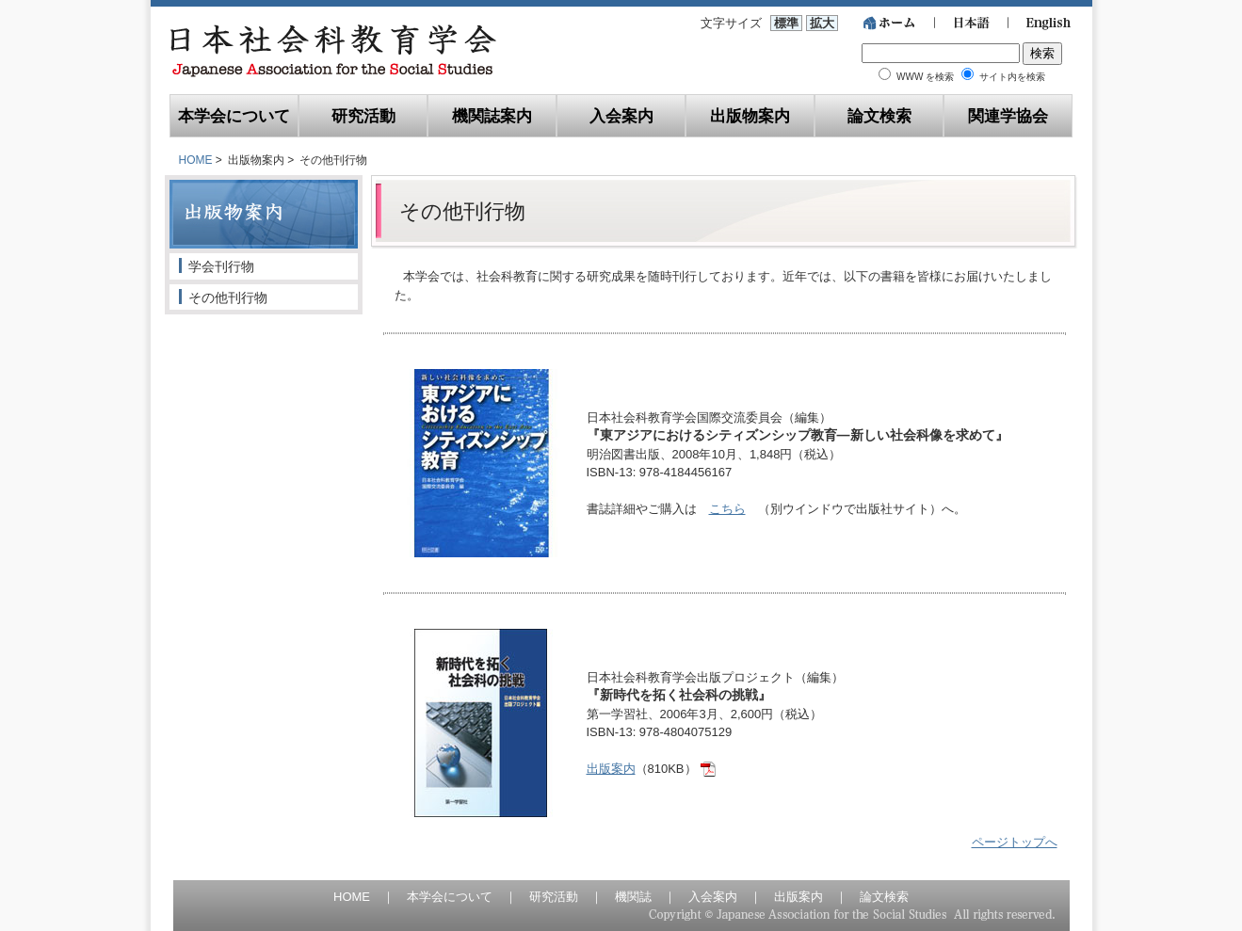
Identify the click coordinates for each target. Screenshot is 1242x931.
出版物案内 (750, 115)
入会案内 (621, 115)
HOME (196, 160)
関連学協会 (1008, 115)
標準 (786, 23)
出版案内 (611, 769)
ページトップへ (1014, 842)
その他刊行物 (227, 297)
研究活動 (363, 115)
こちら (727, 509)
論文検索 (879, 115)
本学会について (234, 115)
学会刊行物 (221, 266)
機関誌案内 (492, 115)
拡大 (822, 23)
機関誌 (633, 897)
